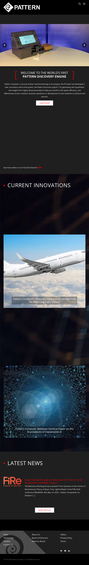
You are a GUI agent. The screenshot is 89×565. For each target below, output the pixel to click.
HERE (39, 167)
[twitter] (61, 551)
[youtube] (65, 551)
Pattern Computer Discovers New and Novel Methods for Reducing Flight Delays (44, 300)
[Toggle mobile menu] (84, 4)
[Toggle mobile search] (79, 4)
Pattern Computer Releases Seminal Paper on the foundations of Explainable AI (44, 430)
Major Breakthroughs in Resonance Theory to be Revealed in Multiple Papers (53, 481)
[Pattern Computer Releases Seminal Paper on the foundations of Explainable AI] (44, 402)
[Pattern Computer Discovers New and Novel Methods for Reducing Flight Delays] (44, 271)
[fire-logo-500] (12, 477)
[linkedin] (69, 551)
